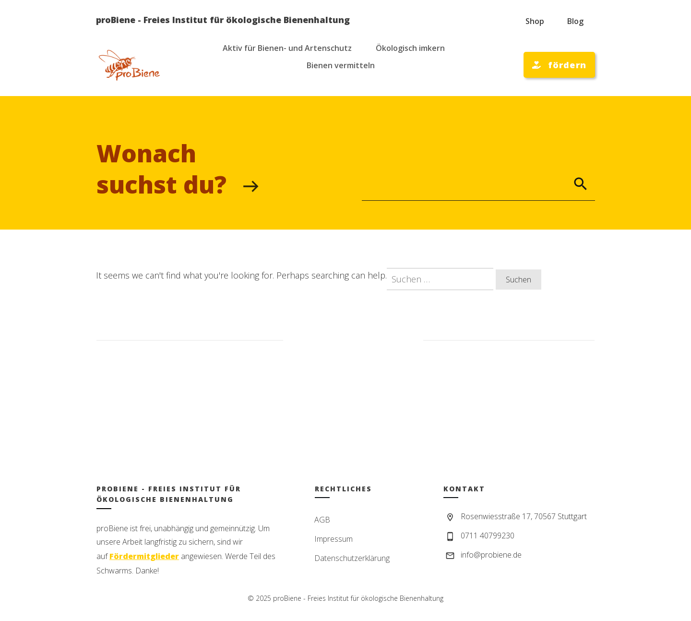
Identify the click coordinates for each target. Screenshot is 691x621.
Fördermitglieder (144, 556)
